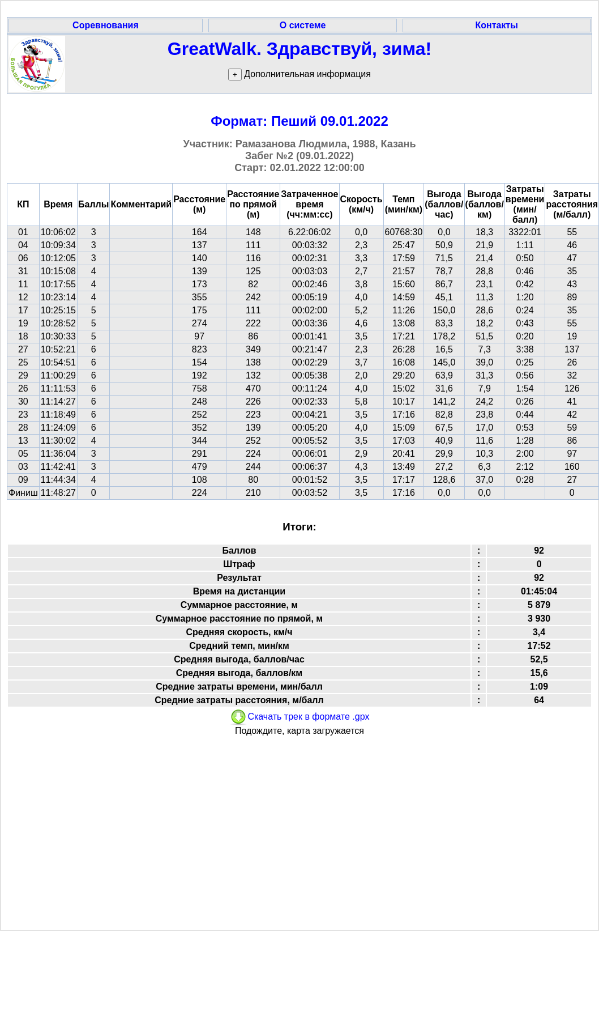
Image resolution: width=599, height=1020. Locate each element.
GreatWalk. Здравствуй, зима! (299, 49)
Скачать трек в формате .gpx (299, 716)
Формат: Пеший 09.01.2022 (299, 121)
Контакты (496, 25)
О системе (303, 25)
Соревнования (105, 25)
